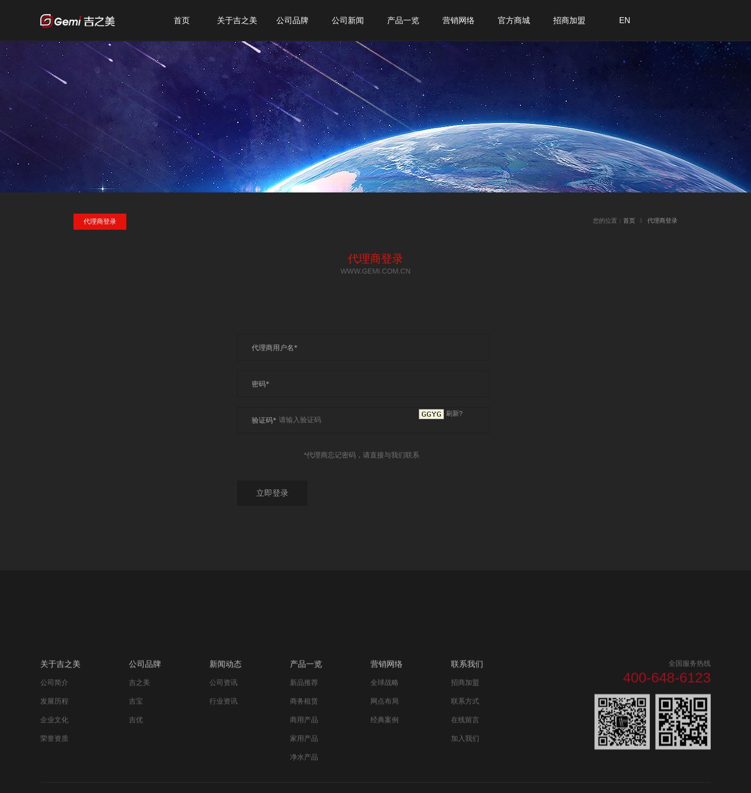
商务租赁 (304, 736)
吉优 (136, 754)
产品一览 (403, 20)
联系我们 (467, 698)
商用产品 (304, 754)
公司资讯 (223, 717)
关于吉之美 (237, 20)
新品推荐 (304, 717)
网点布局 (384, 736)
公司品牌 (292, 20)
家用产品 (304, 773)
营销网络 (458, 20)
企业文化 (54, 754)
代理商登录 (662, 220)
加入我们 (465, 773)
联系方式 (465, 736)
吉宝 (136, 736)
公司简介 (54, 717)
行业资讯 (223, 736)
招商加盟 (569, 20)
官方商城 (514, 20)
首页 (182, 20)
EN (624, 20)
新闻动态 (225, 698)
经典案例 (384, 754)
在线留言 (465, 754)
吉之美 (139, 717)
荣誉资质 (54, 773)
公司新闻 (348, 20)
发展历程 (54, 736)
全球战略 (384, 717)
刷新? (454, 413)
